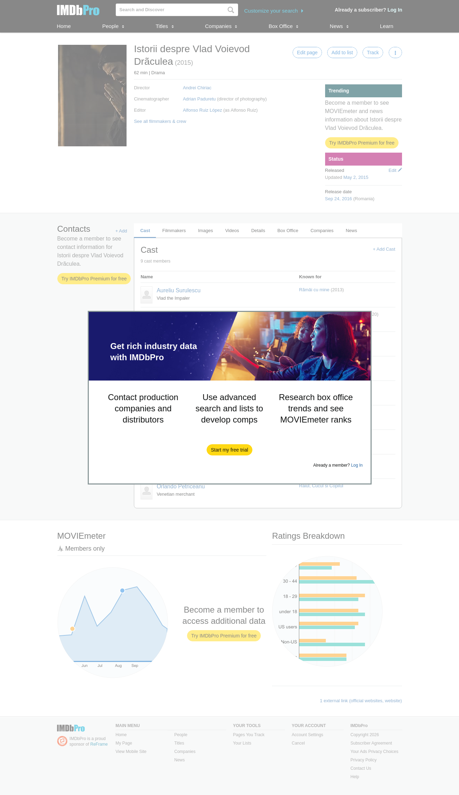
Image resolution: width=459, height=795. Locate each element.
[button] (229, 450)
